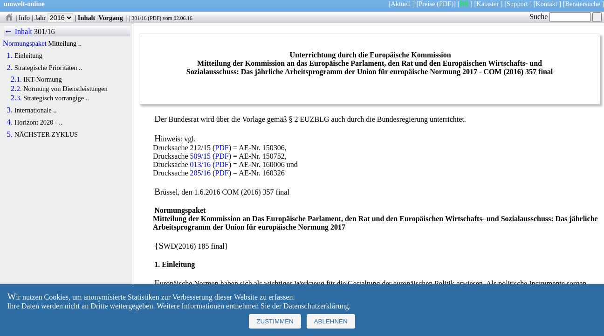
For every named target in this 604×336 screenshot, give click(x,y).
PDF (154, 18)
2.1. (16, 79)
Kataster (487, 3)
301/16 (138, 18)
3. (10, 110)
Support (517, 3)
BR (464, 3)
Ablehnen (331, 321)
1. (10, 55)
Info (24, 17)
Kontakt (546, 3)
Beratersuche (582, 3)
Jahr (53, 17)
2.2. (16, 88)
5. (10, 134)
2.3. (16, 98)
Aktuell (401, 3)
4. (10, 122)
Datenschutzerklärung (316, 306)
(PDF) (445, 3)
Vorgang (110, 17)
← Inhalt (18, 31)
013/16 (200, 164)
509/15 (200, 156)
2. (10, 67)
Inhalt (87, 17)
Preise (427, 3)
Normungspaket (25, 43)
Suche (559, 17)
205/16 (200, 173)
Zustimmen (274, 321)
